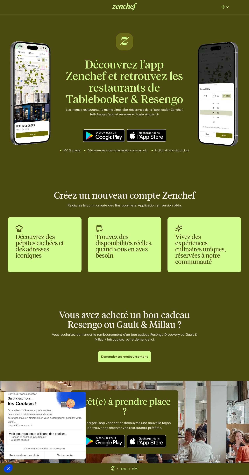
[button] (225, 7)
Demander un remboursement (124, 357)
